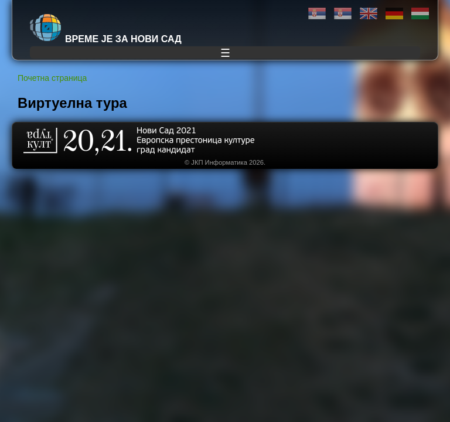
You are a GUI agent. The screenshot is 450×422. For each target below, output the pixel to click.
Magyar (420, 14)
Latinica (343, 14)
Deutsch (394, 14)
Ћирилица (317, 14)
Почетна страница (52, 78)
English (368, 14)
